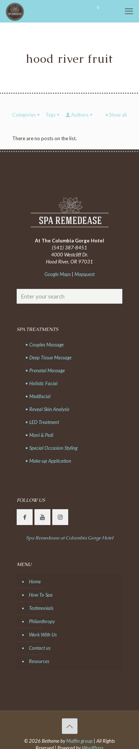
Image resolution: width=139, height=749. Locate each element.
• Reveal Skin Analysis (47, 409)
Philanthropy (42, 621)
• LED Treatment (42, 422)
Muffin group (79, 741)
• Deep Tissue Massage (48, 357)
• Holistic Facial (41, 383)
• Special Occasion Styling (51, 448)
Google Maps (57, 274)
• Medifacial (37, 396)
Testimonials (41, 608)
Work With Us (43, 635)
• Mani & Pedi (39, 435)
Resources (39, 661)
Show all (115, 115)
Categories (26, 115)
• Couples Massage (44, 345)
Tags (53, 115)
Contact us (39, 648)
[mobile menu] (129, 11)
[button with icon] (25, 517)
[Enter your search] (69, 296)
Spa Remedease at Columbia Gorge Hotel (69, 538)
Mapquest (85, 274)
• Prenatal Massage (45, 370)
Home (35, 581)
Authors (79, 115)
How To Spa (41, 595)
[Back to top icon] (69, 726)
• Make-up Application (48, 461)
